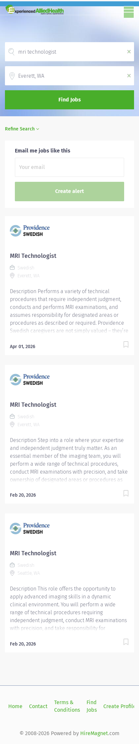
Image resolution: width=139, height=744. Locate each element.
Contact (38, 706)
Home (15, 706)
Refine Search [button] (20, 129)
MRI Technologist (33, 256)
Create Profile (119, 706)
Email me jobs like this (42, 151)
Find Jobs (69, 99)
